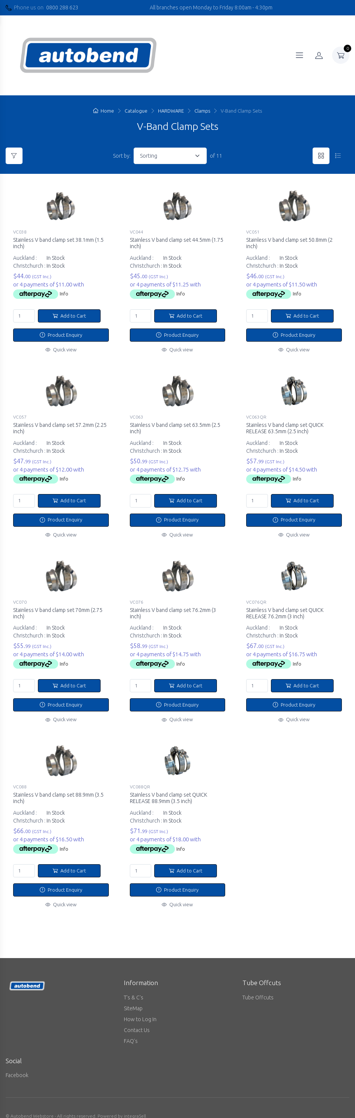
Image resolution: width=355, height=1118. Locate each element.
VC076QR (256, 596)
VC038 (20, 231)
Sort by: (122, 156)
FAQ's (131, 1029)
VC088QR (140, 777)
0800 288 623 (62, 8)
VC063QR (256, 413)
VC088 (20, 777)
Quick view (61, 349)
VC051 (253, 231)
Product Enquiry (61, 335)
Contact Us (137, 1018)
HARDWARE (171, 110)
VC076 (136, 596)
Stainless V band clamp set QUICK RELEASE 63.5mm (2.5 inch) (284, 425)
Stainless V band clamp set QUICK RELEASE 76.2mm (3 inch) (284, 607)
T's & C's (133, 985)
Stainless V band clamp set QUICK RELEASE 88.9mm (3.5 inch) (168, 789)
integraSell (135, 1103)
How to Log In (140, 1007)
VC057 (20, 413)
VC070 (20, 596)
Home (103, 110)
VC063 (136, 413)
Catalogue (136, 110)
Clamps (202, 110)
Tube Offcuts (258, 985)
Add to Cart (69, 315)
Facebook (17, 1063)
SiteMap (133, 996)
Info (64, 293)
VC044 (136, 231)
